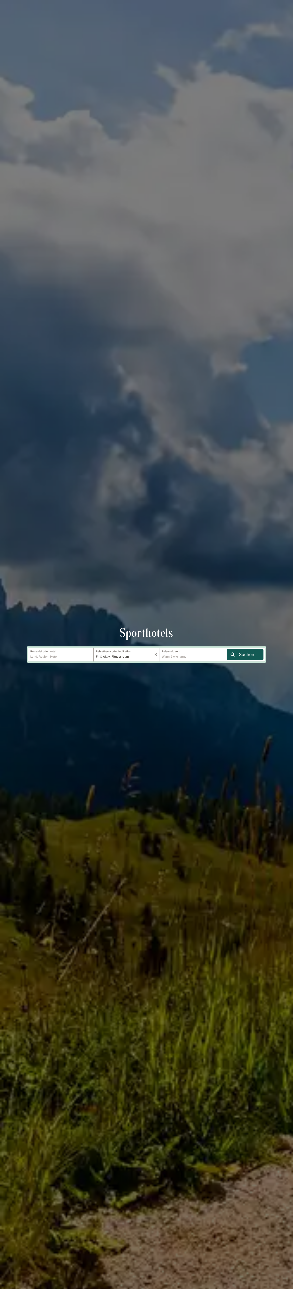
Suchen (242, 654)
